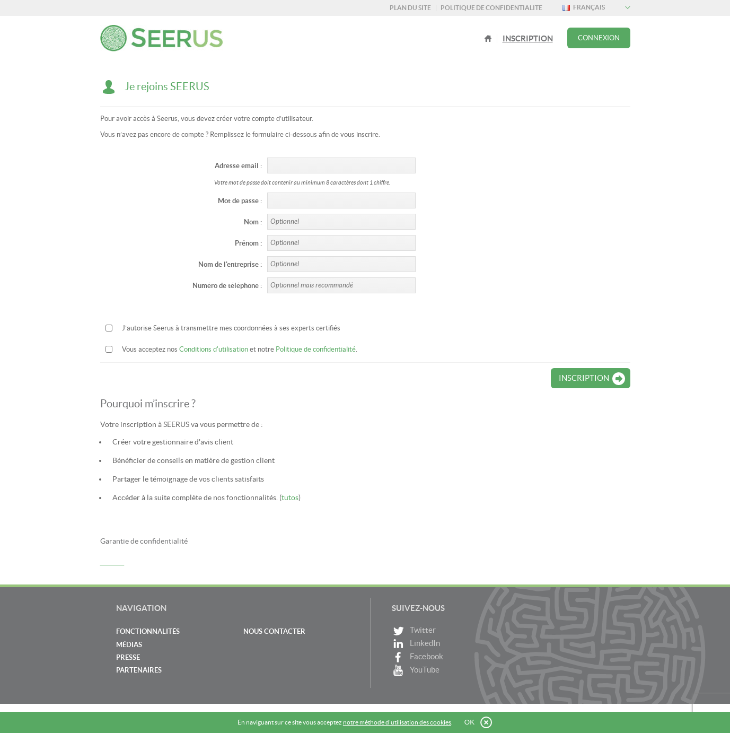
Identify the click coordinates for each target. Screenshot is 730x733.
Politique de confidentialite (491, 7)
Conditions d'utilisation (213, 349)
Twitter (414, 631)
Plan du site (410, 7)
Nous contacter (274, 631)
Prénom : (248, 243)
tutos (290, 497)
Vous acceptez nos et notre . (239, 349)
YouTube (415, 671)
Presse (128, 657)
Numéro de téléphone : (227, 286)
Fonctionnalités (148, 631)
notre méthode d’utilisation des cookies (397, 722)
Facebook (417, 657)
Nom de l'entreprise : (230, 264)
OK (469, 722)
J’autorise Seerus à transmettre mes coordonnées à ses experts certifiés (231, 328)
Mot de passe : (240, 201)
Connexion (599, 38)
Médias (129, 645)
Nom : (253, 222)
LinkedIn (416, 644)
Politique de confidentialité (316, 349)
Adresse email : (238, 166)
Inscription (528, 38)
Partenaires (139, 670)
